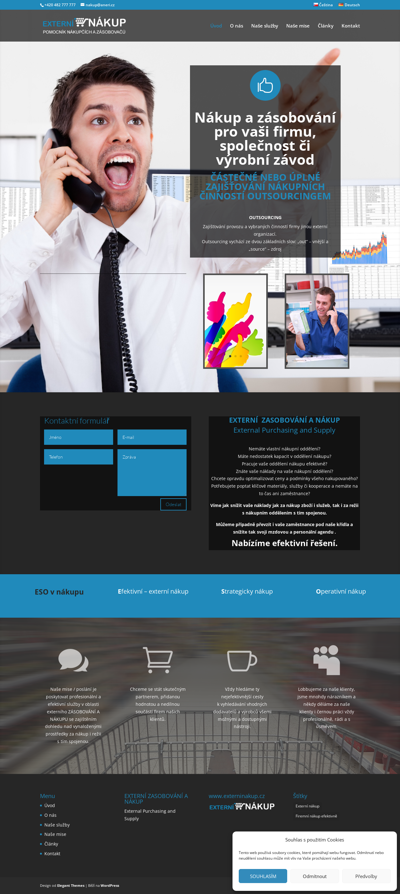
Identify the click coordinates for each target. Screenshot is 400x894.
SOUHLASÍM (263, 876)
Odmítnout (315, 876)
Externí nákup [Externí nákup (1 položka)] (307, 806)
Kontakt (351, 26)
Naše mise (298, 26)
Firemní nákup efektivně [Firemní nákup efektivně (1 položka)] (316, 816)
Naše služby (264, 26)
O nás (236, 26)
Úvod (216, 26)
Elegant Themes (70, 885)
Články (325, 26)
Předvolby (366, 876)
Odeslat (173, 504)
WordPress (110, 885)
